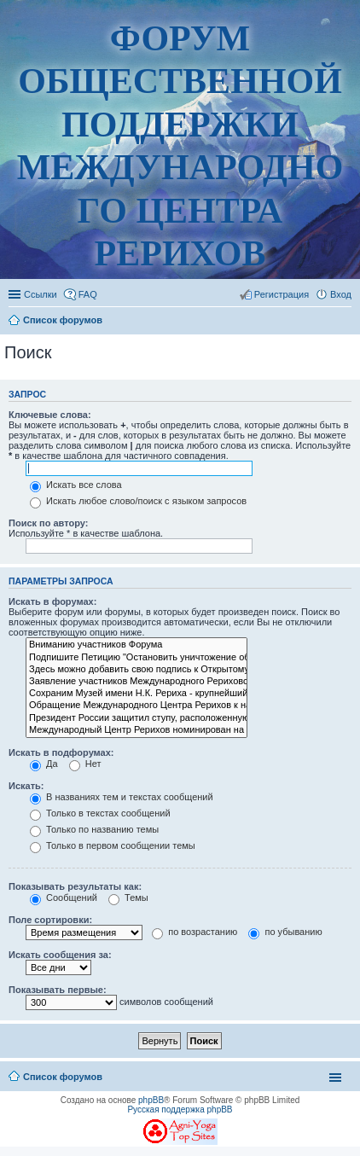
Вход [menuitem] (340, 294)
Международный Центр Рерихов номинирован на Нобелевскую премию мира (136, 730)
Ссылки (40, 294)
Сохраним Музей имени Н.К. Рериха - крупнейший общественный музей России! (136, 694)
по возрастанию (194, 932)
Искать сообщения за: (60, 955)
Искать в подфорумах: (61, 752)
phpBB (151, 1100)
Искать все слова (76, 484)
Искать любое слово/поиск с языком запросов (138, 501)
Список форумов (62, 1077)
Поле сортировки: (50, 920)
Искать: (26, 786)
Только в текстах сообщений (100, 813)
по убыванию (285, 932)
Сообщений (63, 897)
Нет (85, 763)
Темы (128, 897)
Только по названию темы (94, 829)
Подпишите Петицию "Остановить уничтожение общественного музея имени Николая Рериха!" (136, 658)
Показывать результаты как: (75, 886)
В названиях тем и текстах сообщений (121, 797)
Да (44, 763)
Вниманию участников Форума (136, 645)
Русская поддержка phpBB (179, 1109)
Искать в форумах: (52, 601)
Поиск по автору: (48, 523)
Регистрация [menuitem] (281, 294)
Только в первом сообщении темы (112, 845)
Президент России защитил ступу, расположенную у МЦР (136, 718)
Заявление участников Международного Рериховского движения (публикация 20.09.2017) (136, 682)
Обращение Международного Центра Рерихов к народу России (136, 706)
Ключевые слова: (50, 415)
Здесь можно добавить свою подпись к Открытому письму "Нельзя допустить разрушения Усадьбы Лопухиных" (136, 670)
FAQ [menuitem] (87, 294)
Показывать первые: (58, 990)
